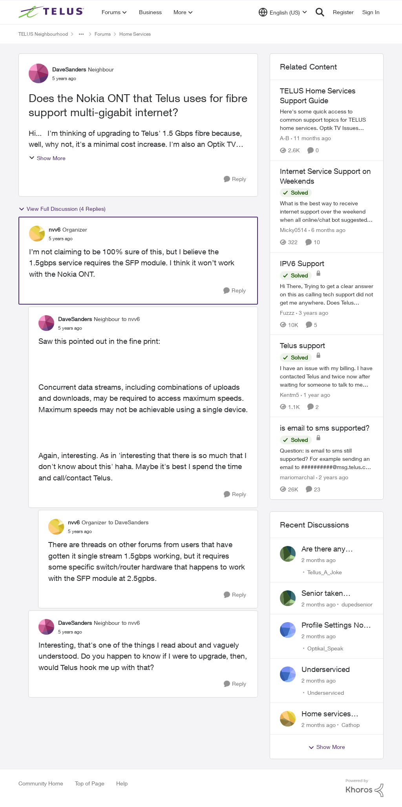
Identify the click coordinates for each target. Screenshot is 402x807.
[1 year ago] (315, 395)
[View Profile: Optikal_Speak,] (288, 630)
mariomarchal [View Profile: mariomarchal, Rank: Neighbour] (297, 477)
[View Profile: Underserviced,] (288, 674)
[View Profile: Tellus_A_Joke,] (288, 554)
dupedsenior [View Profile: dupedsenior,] (357, 604)
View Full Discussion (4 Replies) (62, 208)
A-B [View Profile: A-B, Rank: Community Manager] (284, 138)
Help (122, 783)
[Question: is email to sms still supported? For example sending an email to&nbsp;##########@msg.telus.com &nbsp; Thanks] (326, 458)
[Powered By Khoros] (365, 788)
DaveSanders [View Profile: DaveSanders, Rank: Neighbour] (69, 69)
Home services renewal (326, 714)
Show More (47, 158)
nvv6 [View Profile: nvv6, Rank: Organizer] (54, 229)
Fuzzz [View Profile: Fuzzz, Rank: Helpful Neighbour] (287, 312)
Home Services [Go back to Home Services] (135, 34)
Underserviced (326, 669)
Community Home (40, 783)
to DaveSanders (128, 522)
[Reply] (235, 179)
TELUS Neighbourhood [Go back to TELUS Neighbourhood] (43, 34)
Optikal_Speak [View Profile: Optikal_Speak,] (325, 648)
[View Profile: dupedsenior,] (288, 598)
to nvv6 (131, 319)
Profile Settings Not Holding (334, 625)
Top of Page (89, 783)
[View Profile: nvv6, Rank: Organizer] (37, 233)
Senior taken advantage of (323, 593)
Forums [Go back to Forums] (103, 34)
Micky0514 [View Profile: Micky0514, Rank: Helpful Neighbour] (293, 230)
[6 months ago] (327, 230)
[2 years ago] (332, 477)
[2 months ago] (319, 560)
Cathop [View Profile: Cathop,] (351, 724)
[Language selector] (283, 12)
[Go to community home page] (52, 12)
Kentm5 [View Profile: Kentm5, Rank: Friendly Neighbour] (289, 394)
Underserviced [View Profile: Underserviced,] (325, 692)
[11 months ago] (311, 138)
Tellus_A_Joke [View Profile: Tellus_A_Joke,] (324, 572)
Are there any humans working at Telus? (333, 549)
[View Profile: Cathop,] (288, 719)
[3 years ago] (312, 312)
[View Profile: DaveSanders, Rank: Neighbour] (38, 73)
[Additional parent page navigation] (81, 34)
